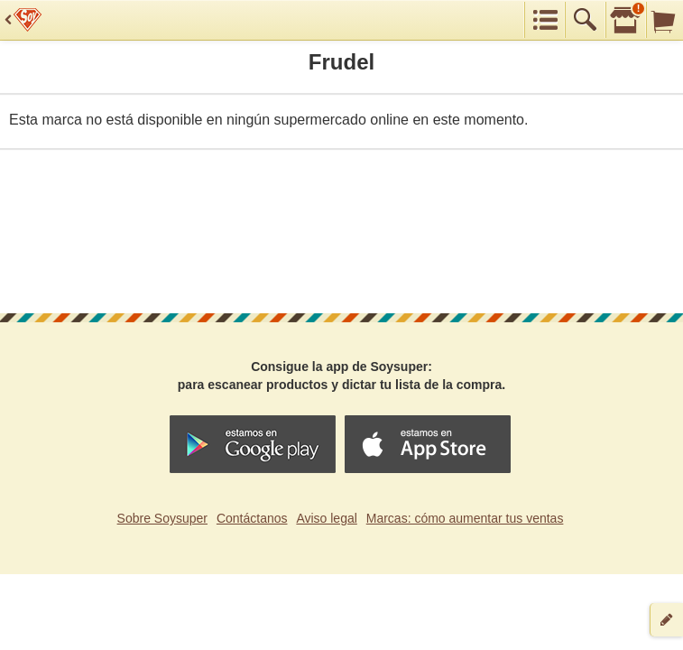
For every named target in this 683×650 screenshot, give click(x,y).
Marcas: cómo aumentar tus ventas (465, 518)
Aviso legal (326, 518)
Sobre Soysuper (162, 518)
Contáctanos (252, 518)
